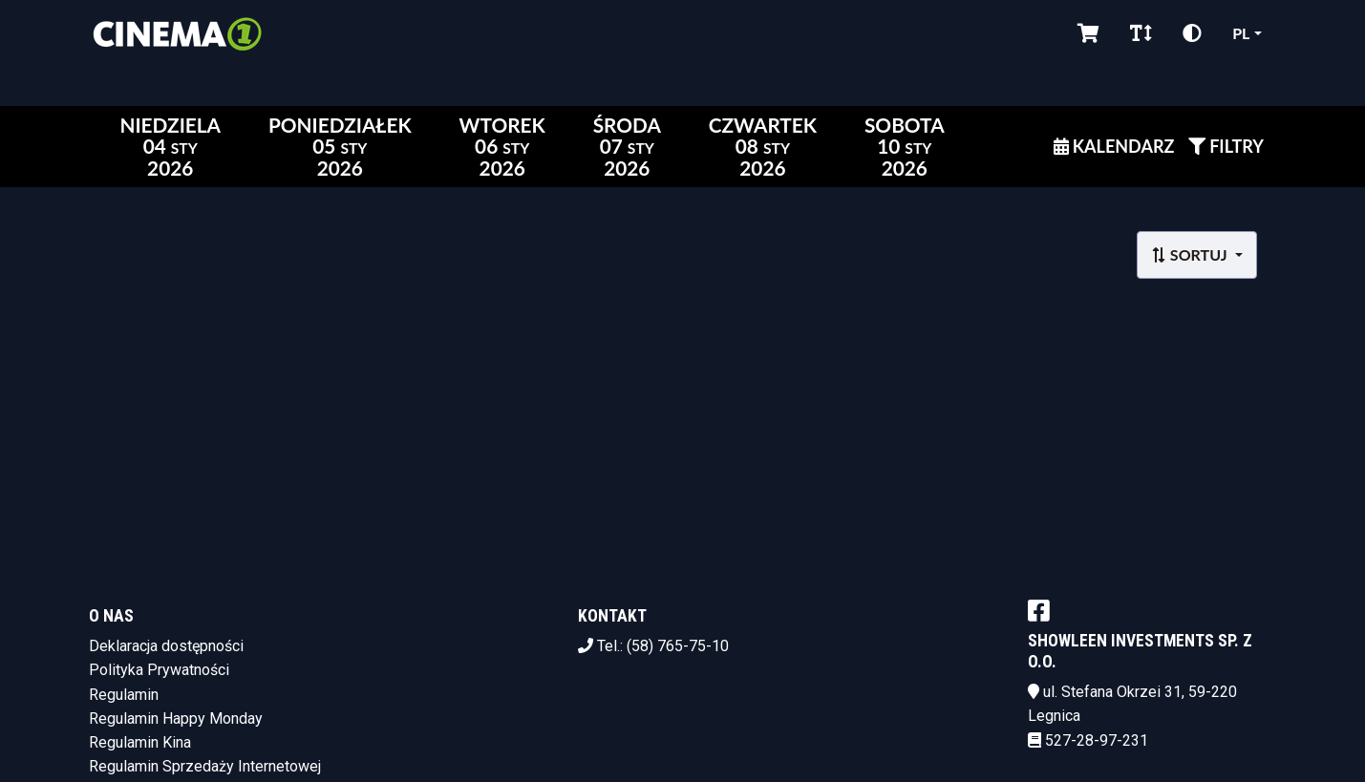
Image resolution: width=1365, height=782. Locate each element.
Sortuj (1190, 254)
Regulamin (124, 695)
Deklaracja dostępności (166, 646)
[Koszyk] (1088, 33)
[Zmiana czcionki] (1141, 33)
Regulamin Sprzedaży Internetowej (205, 766)
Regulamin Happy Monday (176, 718)
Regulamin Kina (140, 742)
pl (1240, 33)
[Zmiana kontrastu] (1192, 33)
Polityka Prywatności (159, 670)
